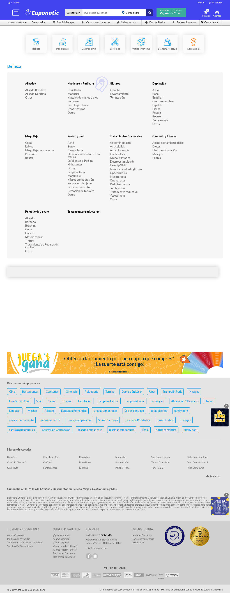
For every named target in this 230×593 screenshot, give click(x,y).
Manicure (73, 93)
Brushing (30, 225)
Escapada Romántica (74, 410)
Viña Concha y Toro (197, 457)
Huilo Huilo (85, 462)
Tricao (209, 401)
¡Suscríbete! (215, 3)
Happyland (84, 457)
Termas (109, 391)
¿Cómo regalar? (61, 542)
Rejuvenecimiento (79, 187)
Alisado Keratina (35, 93)
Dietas (156, 146)
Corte (28, 229)
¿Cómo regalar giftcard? (65, 546)
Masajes (157, 154)
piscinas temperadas (121, 429)
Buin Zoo (11, 457)
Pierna (156, 108)
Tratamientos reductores (84, 211)
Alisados (30, 83)
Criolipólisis (117, 154)
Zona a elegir (160, 120)
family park (181, 410)
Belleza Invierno (184, 22)
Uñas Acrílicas (76, 108)
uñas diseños (159, 410)
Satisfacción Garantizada (20, 546)
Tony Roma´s (158, 468)
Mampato (120, 457)
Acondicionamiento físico (168, 142)
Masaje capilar (34, 236)
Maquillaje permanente (39, 150)
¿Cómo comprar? (61, 539)
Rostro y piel (76, 136)
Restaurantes (30, 391)
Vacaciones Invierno (96, 22)
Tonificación (117, 97)
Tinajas (66, 401)
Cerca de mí (211, 22)
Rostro (156, 116)
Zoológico (158, 401)
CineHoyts (12, 468)
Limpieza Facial (135, 401)
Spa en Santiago (134, 410)
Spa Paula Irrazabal (161, 457)
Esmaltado (74, 90)
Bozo (155, 93)
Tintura (29, 240)
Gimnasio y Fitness (164, 136)
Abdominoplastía (120, 142)
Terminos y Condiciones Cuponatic (24, 542)
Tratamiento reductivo (124, 191)
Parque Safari (122, 462)
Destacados (38, 22)
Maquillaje (31, 136)
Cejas (28, 142)
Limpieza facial (77, 172)
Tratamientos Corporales (126, 136)
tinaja (145, 429)
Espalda (157, 105)
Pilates (156, 157)
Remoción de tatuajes (81, 190)
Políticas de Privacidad (18, 539)
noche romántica (166, 429)
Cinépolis (48, 462)
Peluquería (91, 391)
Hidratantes (75, 164)
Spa (38, 401)
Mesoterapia (118, 176)
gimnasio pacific (50, 420)
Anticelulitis (117, 146)
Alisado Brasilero (35, 90)
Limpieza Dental (109, 401)
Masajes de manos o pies (83, 97)
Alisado (29, 218)
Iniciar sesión (138, 542)
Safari (51, 401)
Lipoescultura (118, 172)
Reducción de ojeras (80, 183)
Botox (71, 146)
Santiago (15, 2)
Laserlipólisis (118, 165)
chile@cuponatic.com (96, 548)
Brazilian (157, 97)
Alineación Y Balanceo (185, 401)
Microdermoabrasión (81, 179)
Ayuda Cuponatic (16, 535)
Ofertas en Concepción (56, 429)
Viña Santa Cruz (195, 468)
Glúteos (115, 83)
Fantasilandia (50, 468)
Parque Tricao (122, 468)
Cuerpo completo (163, 101)
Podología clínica (78, 105)
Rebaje (156, 112)
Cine (12, 391)
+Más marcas (213, 476)
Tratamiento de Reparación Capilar (42, 246)
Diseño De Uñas (19, 401)
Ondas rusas (117, 180)
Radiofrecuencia (120, 184)
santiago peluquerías (22, 429)
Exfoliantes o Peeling (80, 160)
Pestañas (30, 154)
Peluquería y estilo (37, 211)
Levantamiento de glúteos (126, 169)
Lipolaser (14, 410)
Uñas (152, 391)
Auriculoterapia (119, 150)
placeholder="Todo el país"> (136, 12)
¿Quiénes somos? (61, 535)
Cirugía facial (76, 150)
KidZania (83, 468)
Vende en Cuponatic (142, 535)
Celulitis (115, 90)
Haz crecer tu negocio (64, 557)
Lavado (29, 233)
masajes (186, 420)
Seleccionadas (127, 22)
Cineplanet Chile (51, 457)
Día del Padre (155, 22)
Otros (29, 97)
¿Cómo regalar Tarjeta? (65, 549)
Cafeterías (52, 391)
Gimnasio (72, 391)
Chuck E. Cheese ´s (17, 462)
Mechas (32, 410)
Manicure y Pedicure (81, 83)
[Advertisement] (115, 321)
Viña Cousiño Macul (197, 462)
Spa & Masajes (63, 22)
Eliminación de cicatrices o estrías (84, 155)
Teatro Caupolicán (160, 462)
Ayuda (201, 3)
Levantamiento (119, 93)
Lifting (71, 168)
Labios (29, 146)
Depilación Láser (131, 391)
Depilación (159, 83)
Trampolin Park (172, 391)
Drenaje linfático (120, 157)
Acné (71, 142)
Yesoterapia (117, 195)
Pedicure (73, 101)
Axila (155, 90)
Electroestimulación (122, 161)
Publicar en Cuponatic (64, 553)
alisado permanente (21, 420)
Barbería (30, 221)
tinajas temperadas (105, 410)
